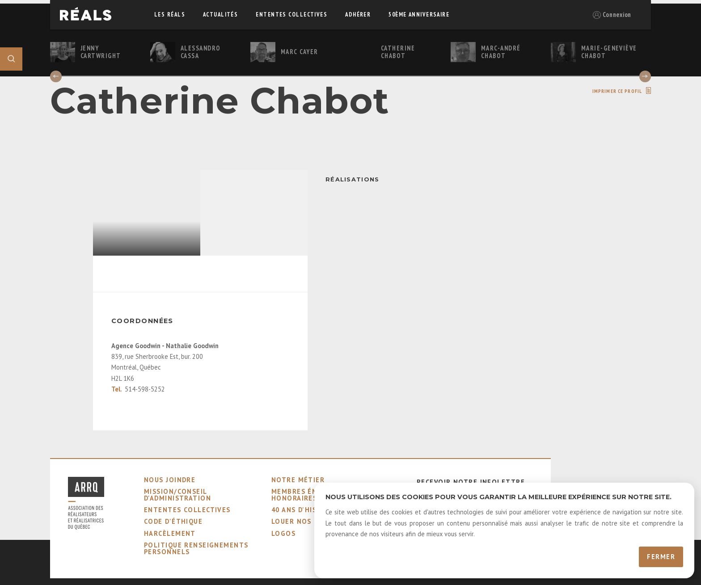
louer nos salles (305, 521)
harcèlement (170, 533)
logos (283, 533)
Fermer (661, 556)
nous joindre (169, 480)
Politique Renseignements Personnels (196, 548)
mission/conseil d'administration (177, 494)
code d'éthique (173, 521)
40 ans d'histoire (304, 509)
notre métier (298, 480)
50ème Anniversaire (419, 14)
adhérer (358, 14)
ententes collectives (291, 14)
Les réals (169, 14)
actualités (220, 14)
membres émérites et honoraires (312, 494)
